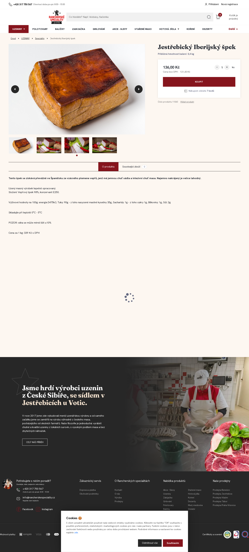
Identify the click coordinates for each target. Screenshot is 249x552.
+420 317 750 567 (22, 4)
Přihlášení (214, 4)
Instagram (44, 509)
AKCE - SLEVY (119, 29)
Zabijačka (167, 497)
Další (232, 29)
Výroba (118, 497)
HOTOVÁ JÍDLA (167, 29)
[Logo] (18, 17)
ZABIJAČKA (78, 29)
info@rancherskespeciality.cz (39, 497)
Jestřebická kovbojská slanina (147, 299)
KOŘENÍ (191, 29)
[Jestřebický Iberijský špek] (77, 89)
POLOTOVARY (39, 29)
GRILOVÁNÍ (99, 29)
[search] (188, 18)
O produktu (108, 166)
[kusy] (222, 67)
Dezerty (192, 501)
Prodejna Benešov (221, 490)
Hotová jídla (193, 493)
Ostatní (191, 509)
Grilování (167, 501)
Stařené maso (194, 490)
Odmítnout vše (150, 543)
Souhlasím (173, 543)
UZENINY (17, 29)
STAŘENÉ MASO (143, 29)
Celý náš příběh (35, 442)
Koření (191, 497)
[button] (77, 155)
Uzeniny (167, 493)
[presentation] (15, 89)
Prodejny (119, 501)
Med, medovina (195, 505)
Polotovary (168, 505)
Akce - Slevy (169, 490)
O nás (117, 493)
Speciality (39, 38)
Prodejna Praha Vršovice (224, 505)
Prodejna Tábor (220, 501)
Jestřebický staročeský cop (28, 299)
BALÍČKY (59, 29)
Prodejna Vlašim (220, 497)
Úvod (13, 38)
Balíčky (166, 509)
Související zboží (134, 167)
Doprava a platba (88, 490)
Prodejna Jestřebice (222, 493)
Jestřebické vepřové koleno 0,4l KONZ (211, 299)
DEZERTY (207, 29)
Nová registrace (229, 4)
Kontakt (118, 490)
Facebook (24, 509)
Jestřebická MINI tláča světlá (88, 299)
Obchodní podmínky (89, 493)
